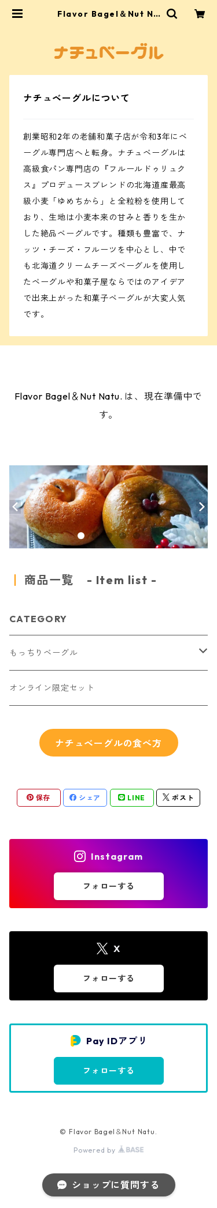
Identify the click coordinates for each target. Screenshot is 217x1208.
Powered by (108, 1150)
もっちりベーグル (43, 653)
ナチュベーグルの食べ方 (108, 743)
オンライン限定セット (52, 688)
